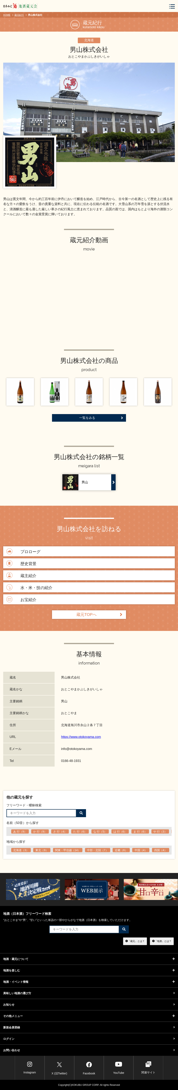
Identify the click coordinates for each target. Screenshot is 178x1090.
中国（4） (141, 850)
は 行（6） (120, 831)
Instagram (29, 1067)
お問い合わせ (89, 1050)
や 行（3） (160, 831)
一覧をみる (101, 418)
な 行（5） (100, 831)
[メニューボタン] (172, 6)
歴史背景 (20, 563)
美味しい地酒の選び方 (89, 993)
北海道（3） (21, 850)
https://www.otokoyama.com (81, 737)
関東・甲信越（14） (68, 850)
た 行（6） (80, 831)
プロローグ (22, 551)
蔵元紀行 (19, 15)
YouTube (118, 1067)
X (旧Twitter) (59, 1067)
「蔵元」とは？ (135, 941)
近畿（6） (121, 850)
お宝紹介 (20, 599)
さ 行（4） (60, 831)
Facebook (89, 1067)
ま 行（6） (140, 831)
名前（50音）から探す (22, 823)
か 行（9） (40, 831)
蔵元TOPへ (99, 614)
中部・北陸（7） (97, 850)
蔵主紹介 (20, 575)
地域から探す (16, 841)
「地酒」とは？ (161, 941)
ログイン (89, 1038)
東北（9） (41, 850)
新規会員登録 (89, 1027)
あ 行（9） (20, 831)
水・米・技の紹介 (28, 587)
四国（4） (160, 850)
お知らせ (89, 1004)
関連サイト (148, 1067)
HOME (6, 15)
